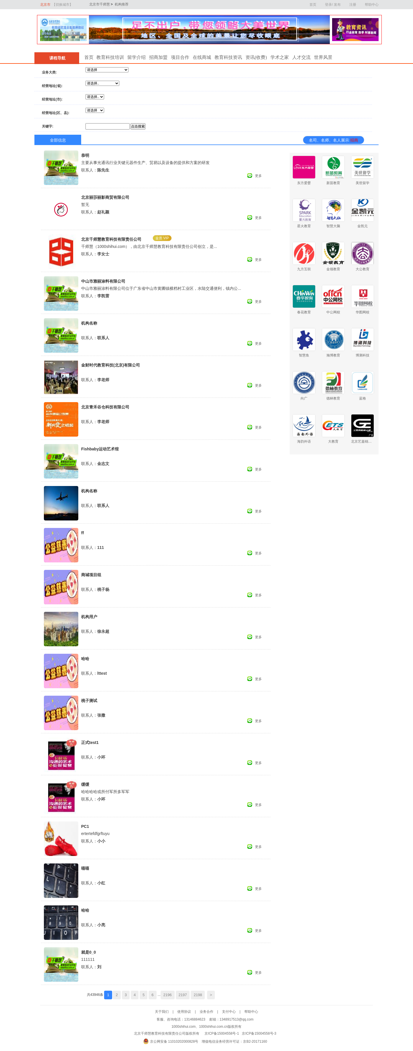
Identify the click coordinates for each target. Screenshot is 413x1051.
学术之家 (279, 57)
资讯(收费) (256, 57)
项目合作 (180, 57)
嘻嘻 (85, 868)
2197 (183, 995)
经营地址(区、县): (55, 113)
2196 (167, 995)
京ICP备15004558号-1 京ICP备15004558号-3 (240, 1033)
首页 (312, 5)
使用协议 (188, 1012)
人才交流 (301, 57)
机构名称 (89, 323)
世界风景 (323, 57)
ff (82, 533)
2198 (198, 995)
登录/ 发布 (333, 5)
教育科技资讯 (228, 57)
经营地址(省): (52, 86)
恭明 (85, 155)
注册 (352, 5)
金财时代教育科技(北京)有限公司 (110, 365)
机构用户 (89, 616)
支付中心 (233, 1012)
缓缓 (85, 784)
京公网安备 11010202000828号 (174, 1042)
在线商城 (202, 57)
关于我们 (166, 1012)
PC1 (85, 826)
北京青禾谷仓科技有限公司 (105, 407)
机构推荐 (121, 4)
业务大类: (49, 72)
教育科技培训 (110, 57)
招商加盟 (158, 57)
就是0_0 (88, 952)
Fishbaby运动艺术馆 (100, 449)
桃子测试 (89, 700)
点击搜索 (138, 126)
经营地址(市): (52, 99)
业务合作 (211, 1012)
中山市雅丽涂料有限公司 (103, 281)
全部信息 (58, 140)
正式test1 (90, 742)
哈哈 (85, 658)
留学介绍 (136, 57)
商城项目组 (91, 574)
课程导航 (56, 58)
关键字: (47, 126)
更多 (258, 176)
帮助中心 (372, 5)
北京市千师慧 (97, 4)
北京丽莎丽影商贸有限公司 (105, 197)
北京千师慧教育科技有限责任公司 (111, 239)
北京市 (56, 5)
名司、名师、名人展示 (333, 140)
